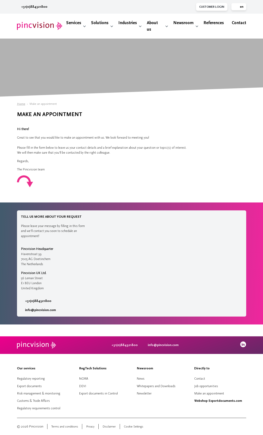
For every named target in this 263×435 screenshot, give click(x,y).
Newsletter (144, 393)
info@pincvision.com (40, 310)
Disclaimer (109, 426)
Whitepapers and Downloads (156, 386)
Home (21, 104)
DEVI (82, 386)
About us (152, 26)
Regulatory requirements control (38, 408)
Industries (127, 22)
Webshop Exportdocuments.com (218, 401)
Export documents (29, 386)
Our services (26, 368)
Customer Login (211, 7)
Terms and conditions (64, 426)
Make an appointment (209, 393)
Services (73, 22)
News (140, 378)
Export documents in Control (98, 393)
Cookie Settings (133, 426)
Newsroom (183, 22)
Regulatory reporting (31, 378)
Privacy (90, 426)
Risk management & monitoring (38, 393)
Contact (239, 22)
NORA (83, 378)
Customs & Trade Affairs (33, 401)
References (214, 22)
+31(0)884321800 (32, 7)
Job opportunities (206, 386)
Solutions (99, 22)
